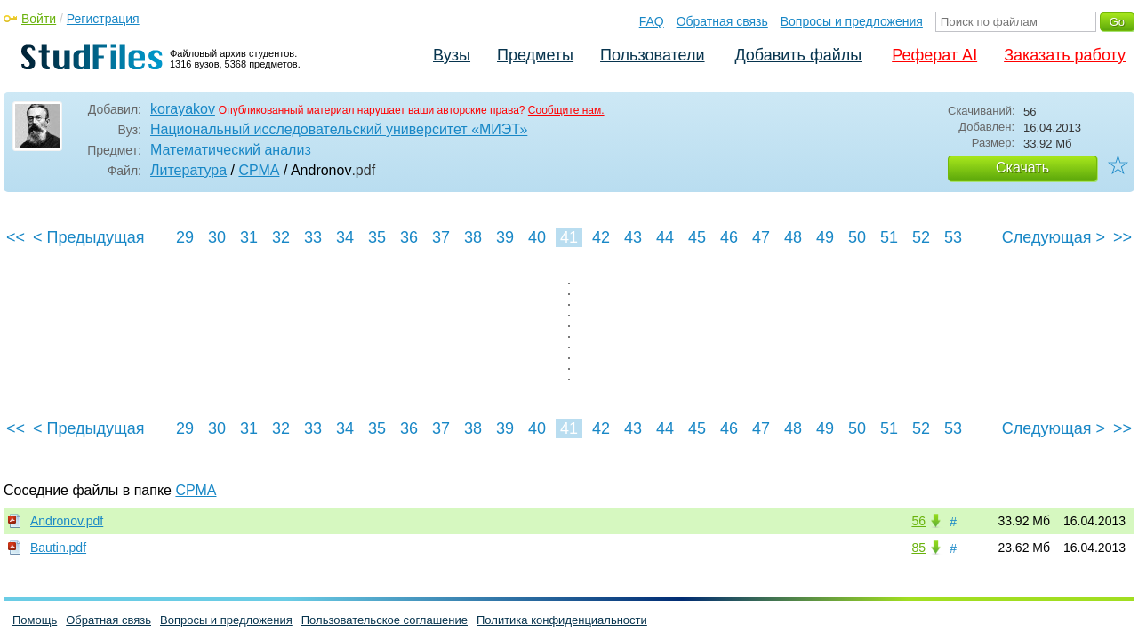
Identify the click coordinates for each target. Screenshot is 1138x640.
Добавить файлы (798, 55)
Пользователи (652, 55)
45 (697, 237)
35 (377, 237)
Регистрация (103, 19)
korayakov (182, 108)
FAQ (651, 21)
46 (729, 237)
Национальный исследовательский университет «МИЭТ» (338, 129)
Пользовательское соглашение (384, 620)
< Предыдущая (89, 237)
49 (825, 237)
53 (953, 237)
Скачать (1022, 167)
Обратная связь (722, 21)
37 (441, 237)
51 (889, 237)
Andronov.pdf (66, 521)
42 (601, 237)
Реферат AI (934, 55)
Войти (38, 19)
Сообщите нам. (566, 110)
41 (569, 237)
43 (633, 237)
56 (918, 521)
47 (761, 237)
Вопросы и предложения (852, 21)
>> (1122, 237)
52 (921, 237)
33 (313, 237)
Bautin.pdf (58, 547)
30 (217, 237)
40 (537, 237)
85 (918, 547)
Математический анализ (230, 149)
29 (185, 237)
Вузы (451, 55)
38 (473, 237)
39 (505, 237)
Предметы (535, 55)
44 (665, 237)
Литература (188, 170)
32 (281, 237)
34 (345, 237)
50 (857, 237)
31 (249, 237)
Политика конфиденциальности (562, 620)
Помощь (34, 620)
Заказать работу (1065, 55)
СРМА (258, 170)
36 (409, 237)
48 (793, 237)
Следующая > (1053, 237)
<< (15, 237)
